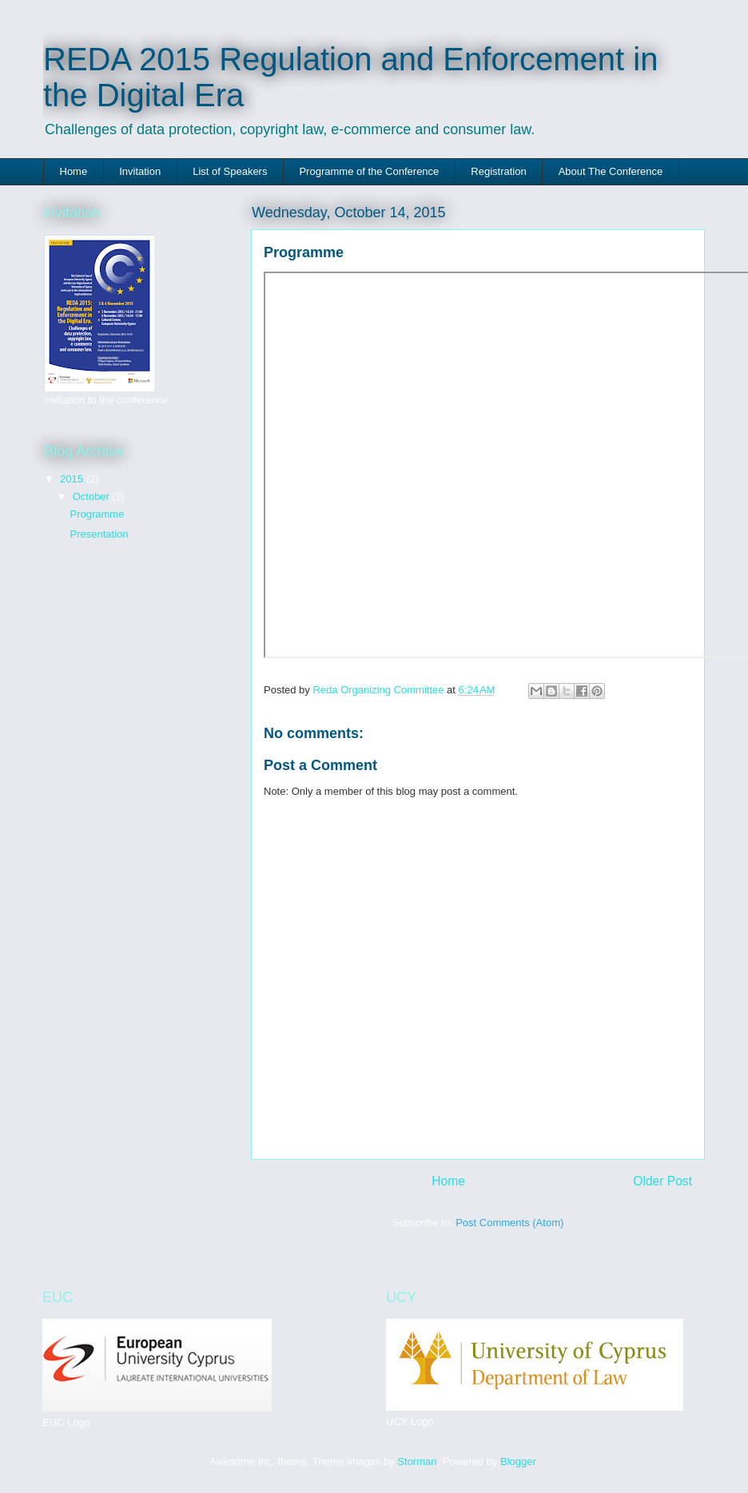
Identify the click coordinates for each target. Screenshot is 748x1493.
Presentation (99, 534)
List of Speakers (230, 171)
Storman (416, 1461)
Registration (498, 171)
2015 (73, 479)
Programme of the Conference (369, 171)
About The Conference (611, 171)
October (93, 496)
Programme (97, 514)
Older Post (662, 1181)
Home (74, 171)
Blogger (517, 1461)
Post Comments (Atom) (509, 1223)
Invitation (140, 171)
